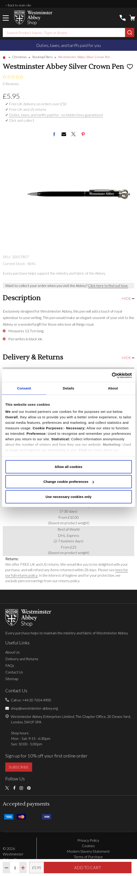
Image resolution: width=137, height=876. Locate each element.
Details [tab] (68, 388)
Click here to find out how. (108, 285)
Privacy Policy (88, 840)
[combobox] (64, 32)
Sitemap (11, 678)
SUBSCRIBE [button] (19, 767)
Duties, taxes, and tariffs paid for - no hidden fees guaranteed (56, 115)
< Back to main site (18, 5)
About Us (12, 652)
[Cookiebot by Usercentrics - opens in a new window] (112, 376)
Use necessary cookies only (68, 496)
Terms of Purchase (88, 856)
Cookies (88, 846)
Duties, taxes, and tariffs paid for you (68, 45)
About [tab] (113, 388)
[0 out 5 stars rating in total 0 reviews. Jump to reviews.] (14, 80)
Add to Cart (87, 867)
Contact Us (14, 672)
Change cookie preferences (68, 482)
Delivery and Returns (21, 659)
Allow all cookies (68, 466)
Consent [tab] (24, 388)
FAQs (9, 665)
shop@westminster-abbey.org (34, 708)
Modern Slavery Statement (88, 851)
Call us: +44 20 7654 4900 (31, 700)
